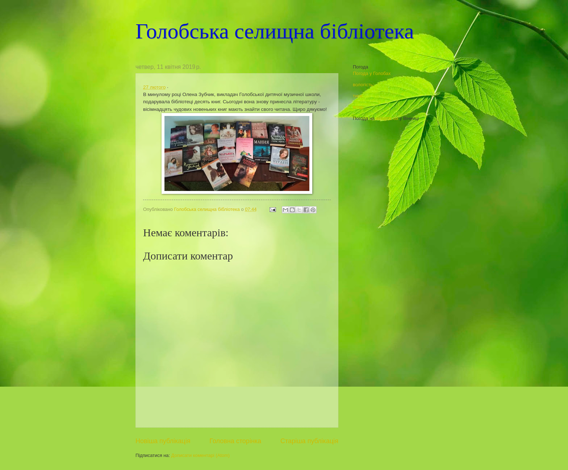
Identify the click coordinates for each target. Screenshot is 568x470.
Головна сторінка (235, 441)
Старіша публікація (309, 441)
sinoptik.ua (387, 118)
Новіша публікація (162, 441)
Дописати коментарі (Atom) (200, 455)
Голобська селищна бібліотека (274, 31)
